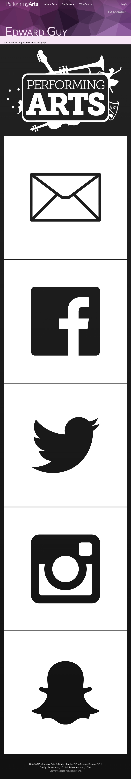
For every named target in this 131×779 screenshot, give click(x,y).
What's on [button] (85, 4)
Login (124, 4)
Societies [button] (68, 4)
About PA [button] (50, 4)
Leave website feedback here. (66, 770)
